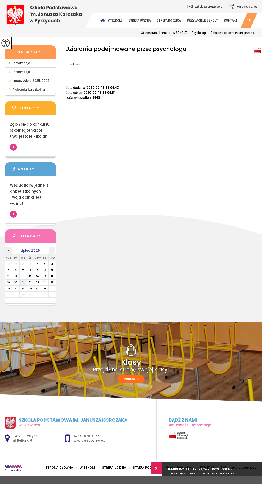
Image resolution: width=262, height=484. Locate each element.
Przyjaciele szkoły (202, 20)
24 (45, 282)
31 (45, 288)
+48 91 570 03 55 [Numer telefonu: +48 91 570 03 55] (86, 436)
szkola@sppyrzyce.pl (205, 6)
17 (45, 276)
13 (16, 276)
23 (37, 282)
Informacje (21, 63)
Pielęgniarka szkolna (29, 89)
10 (45, 270)
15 (30, 276)
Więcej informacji (13, 147)
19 (8, 282)
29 (30, 288)
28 (23, 288)
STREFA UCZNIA (140, 20)
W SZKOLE (115, 20)
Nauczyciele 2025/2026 (31, 81)
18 (52, 276)
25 (52, 282)
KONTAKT (230, 20)
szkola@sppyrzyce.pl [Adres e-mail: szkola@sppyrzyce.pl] (90, 440)
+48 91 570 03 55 (243, 6)
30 (37, 288)
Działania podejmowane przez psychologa (126, 49)
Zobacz (131, 379)
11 (52, 270)
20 (15, 282)
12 (8, 276)
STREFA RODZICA (169, 20)
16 (37, 276)
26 (8, 288)
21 (23, 282)
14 (23, 276)
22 (30, 282)
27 (15, 288)
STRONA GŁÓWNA (103, 20)
